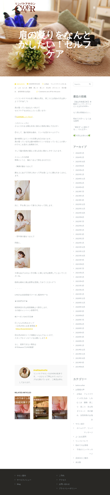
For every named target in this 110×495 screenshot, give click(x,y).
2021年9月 (79, 260)
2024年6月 (79, 183)
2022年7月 (79, 221)
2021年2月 (79, 290)
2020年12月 (80, 298)
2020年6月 (79, 324)
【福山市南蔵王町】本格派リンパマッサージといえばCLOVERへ (82, 104)
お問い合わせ (64, 484)
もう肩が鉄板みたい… (82, 112)
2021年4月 (79, 281)
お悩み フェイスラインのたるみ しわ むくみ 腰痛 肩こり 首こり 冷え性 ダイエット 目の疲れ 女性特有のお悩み (40, 87)
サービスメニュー (24, 480)
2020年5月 (79, 328)
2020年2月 (79, 341)
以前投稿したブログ (24, 117)
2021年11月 (80, 251)
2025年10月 (80, 161)
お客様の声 (79, 389)
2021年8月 (79, 264)
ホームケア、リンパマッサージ (85, 430)
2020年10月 (80, 307)
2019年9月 (79, 362)
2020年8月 (79, 315)
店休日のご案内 (81, 458)
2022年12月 (80, 204)
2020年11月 (80, 303)
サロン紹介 (79, 424)
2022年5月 (79, 230)
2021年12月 (80, 247)
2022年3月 (79, 234)
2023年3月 (79, 200)
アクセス (62, 480)
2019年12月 (80, 350)
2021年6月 (79, 273)
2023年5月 (79, 196)
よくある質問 (80, 436)
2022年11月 (80, 208)
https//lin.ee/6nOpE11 (24, 329)
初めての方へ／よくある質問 (82, 119)
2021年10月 (80, 255)
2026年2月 (79, 157)
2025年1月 (79, 174)
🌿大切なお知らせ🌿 (81, 135)
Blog (19, 484)
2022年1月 (79, 243)
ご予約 (61, 475)
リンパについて (81, 441)
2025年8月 (79, 166)
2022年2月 (79, 238)
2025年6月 (79, 170)
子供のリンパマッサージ (85, 451)
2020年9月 (79, 311)
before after (80, 385)
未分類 (78, 462)
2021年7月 (79, 268)
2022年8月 (79, 217)
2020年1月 (79, 345)
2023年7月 (79, 191)
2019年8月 (79, 367)
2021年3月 (79, 285)
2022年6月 (79, 226)
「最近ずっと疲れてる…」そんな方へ (81, 128)
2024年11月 (80, 179)
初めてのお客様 (81, 445)
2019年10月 (80, 358)
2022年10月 (80, 213)
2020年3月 (79, 337)
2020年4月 (79, 332)
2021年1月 (79, 294)
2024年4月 (79, 187)
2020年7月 (79, 320)
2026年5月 (79, 153)
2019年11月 (80, 354)
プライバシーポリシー (68, 488)
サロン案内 (21, 475)
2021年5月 (79, 277)
